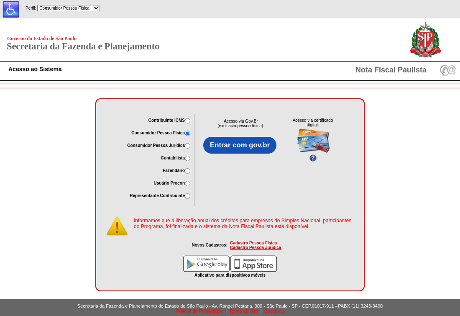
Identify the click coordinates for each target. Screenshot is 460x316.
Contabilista (173, 158)
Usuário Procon (169, 183)
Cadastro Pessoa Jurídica (255, 247)
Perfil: (31, 8)
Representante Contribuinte (157, 195)
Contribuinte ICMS (166, 120)
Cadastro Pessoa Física (253, 243)
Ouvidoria (274, 310)
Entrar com (240, 145)
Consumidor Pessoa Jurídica (156, 145)
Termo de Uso (243, 310)
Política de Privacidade (199, 310)
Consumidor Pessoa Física (158, 133)
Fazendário (174, 170)
